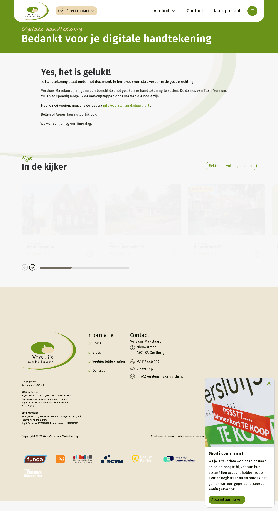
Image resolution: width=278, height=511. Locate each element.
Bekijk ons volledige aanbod (231, 166)
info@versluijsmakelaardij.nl (125, 105)
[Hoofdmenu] (252, 11)
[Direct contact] (76, 10)
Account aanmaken (226, 499)
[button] (25, 268)
